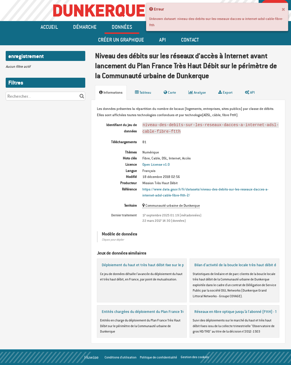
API (162, 39)
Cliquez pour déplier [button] (113, 239)
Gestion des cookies (195, 357)
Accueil (49, 26)
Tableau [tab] (143, 92)
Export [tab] (225, 92)
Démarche (85, 26)
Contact (190, 39)
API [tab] (250, 92)
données (122, 26)
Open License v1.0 (156, 164)
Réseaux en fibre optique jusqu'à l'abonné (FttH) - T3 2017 (241, 311)
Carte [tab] (170, 92)
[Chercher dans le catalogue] (81, 96)
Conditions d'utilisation (120, 357)
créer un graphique (121, 39)
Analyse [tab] (197, 92)
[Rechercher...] (45, 96)
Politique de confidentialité (158, 357)
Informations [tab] (110, 92)
